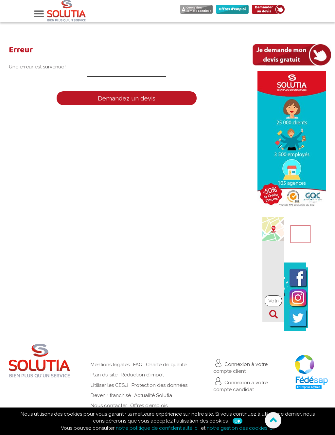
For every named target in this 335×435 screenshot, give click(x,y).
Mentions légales (110, 365)
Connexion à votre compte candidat (240, 384)
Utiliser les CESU (109, 385)
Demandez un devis (126, 98)
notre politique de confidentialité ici (157, 428)
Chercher (273, 314)
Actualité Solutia (153, 395)
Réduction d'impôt (142, 375)
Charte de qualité (166, 365)
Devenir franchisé (111, 395)
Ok (237, 421)
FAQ (138, 365)
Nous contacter (109, 405)
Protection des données (159, 385)
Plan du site (104, 375)
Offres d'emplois (149, 405)
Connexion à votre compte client (240, 366)
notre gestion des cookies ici (240, 428)
